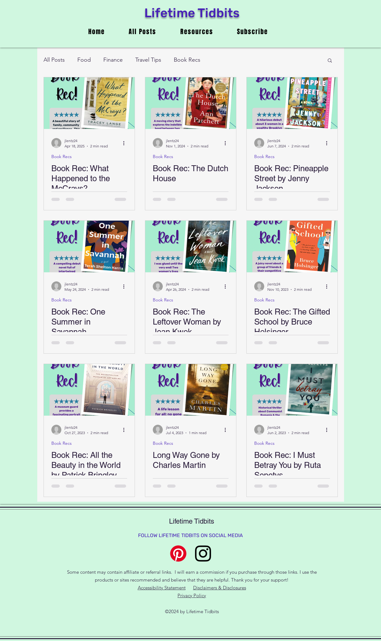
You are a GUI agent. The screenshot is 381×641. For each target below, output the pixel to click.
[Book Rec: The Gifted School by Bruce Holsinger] (292, 246)
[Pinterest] (178, 553)
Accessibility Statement (162, 588)
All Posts (54, 59)
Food (84, 59)
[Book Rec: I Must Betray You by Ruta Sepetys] (292, 390)
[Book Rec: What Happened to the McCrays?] (89, 103)
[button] (330, 61)
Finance (113, 59)
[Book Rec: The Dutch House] (190, 103)
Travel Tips (148, 59)
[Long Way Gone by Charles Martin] (190, 390)
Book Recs (187, 59)
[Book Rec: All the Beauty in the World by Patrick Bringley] (89, 390)
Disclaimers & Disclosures (219, 588)
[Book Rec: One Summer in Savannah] (89, 246)
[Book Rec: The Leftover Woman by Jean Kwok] (190, 246)
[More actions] (126, 143)
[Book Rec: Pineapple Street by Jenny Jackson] (292, 103)
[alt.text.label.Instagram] (203, 553)
